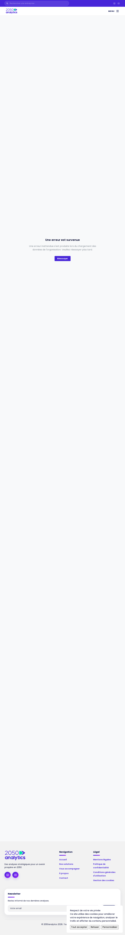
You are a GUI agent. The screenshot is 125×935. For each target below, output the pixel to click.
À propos (64, 873)
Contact (63, 878)
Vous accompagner (69, 868)
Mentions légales (102, 859)
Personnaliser (109, 927)
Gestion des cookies (103, 880)
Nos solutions (66, 864)
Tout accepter (79, 927)
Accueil (63, 859)
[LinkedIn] (114, 3)
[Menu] (114, 11)
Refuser (95, 927)
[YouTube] (119, 3)
